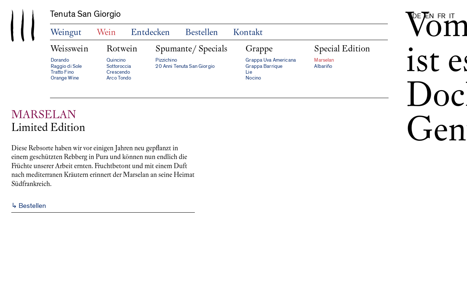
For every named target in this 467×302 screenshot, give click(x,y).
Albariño (323, 66)
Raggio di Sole (66, 66)
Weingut (66, 32)
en (429, 16)
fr (441, 16)
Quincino (116, 60)
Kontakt (248, 32)
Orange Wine (65, 78)
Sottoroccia (119, 66)
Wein (106, 32)
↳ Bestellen (28, 205)
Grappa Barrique (264, 66)
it (452, 16)
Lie (249, 72)
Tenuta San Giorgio (85, 14)
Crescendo (118, 72)
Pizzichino (166, 60)
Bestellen (201, 32)
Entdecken (150, 32)
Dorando (60, 60)
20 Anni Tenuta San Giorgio (185, 66)
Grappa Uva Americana (271, 60)
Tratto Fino (62, 72)
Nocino (253, 78)
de (416, 16)
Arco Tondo (119, 78)
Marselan (324, 60)
